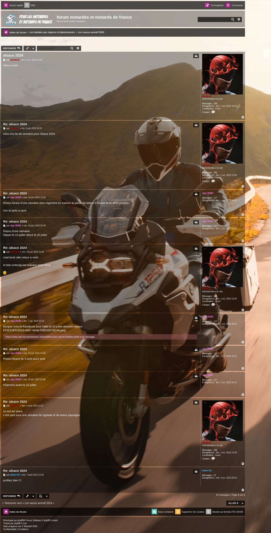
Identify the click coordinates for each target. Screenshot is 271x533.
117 (215, 198)
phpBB (21, 520)
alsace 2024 (12, 42)
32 (215, 475)
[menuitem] (29, 5)
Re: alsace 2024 (15, 124)
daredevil (207, 96)
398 (215, 103)
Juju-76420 (207, 193)
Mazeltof (28, 526)
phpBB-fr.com (20, 523)
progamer (13, 526)
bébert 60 (207, 470)
